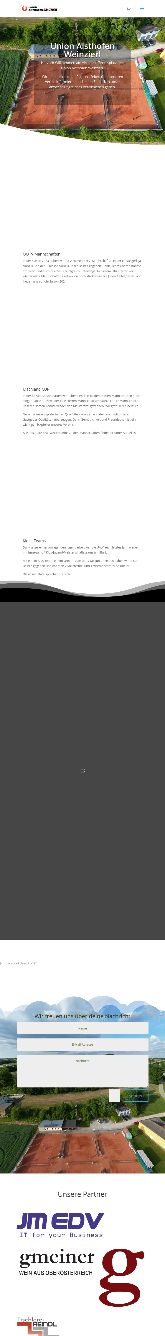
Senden (136, 1095)
